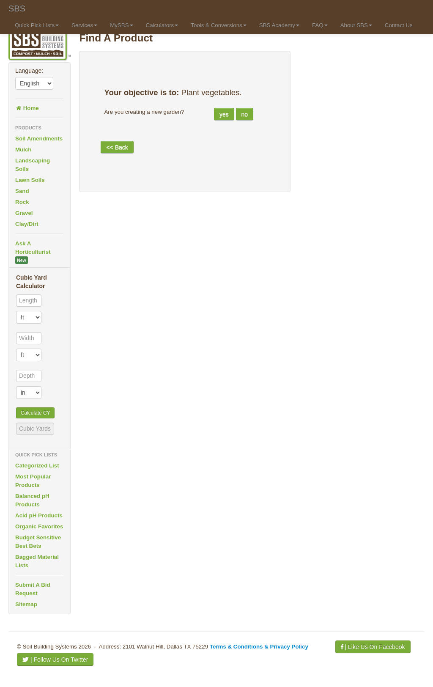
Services (84, 25)
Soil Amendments (39, 138)
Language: (29, 70)
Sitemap (26, 604)
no (244, 114)
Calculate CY (35, 413)
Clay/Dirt (26, 224)
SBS (16, 8)
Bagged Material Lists (37, 561)
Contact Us (399, 25)
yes (224, 114)
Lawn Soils (30, 180)
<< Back (117, 147)
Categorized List (37, 465)
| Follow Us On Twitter (55, 659)
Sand (22, 191)
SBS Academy (279, 25)
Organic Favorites (39, 526)
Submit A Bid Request (32, 589)
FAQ (320, 25)
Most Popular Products (33, 480)
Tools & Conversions (219, 25)
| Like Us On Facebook (373, 646)
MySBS (121, 25)
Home (27, 108)
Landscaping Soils (32, 164)
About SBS (356, 25)
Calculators (162, 25)
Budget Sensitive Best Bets (38, 541)
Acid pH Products (39, 515)
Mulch (23, 149)
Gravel (24, 213)
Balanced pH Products (32, 500)
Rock (22, 202)
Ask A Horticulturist (33, 252)
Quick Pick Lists (37, 25)
